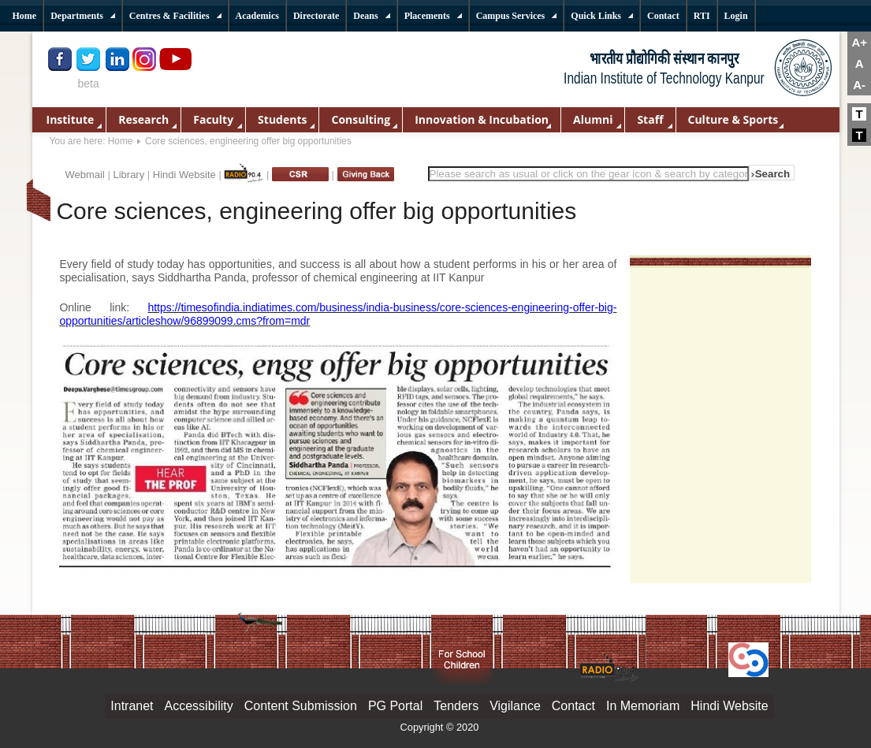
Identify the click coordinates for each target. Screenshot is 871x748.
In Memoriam (642, 706)
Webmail (85, 174)
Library (128, 174)
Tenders (456, 706)
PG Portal (395, 706)
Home (120, 141)
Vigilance (515, 706)
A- (859, 84)
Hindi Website (184, 174)
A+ (859, 42)
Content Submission (300, 706)
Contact (573, 706)
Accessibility (199, 706)
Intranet (131, 706)
